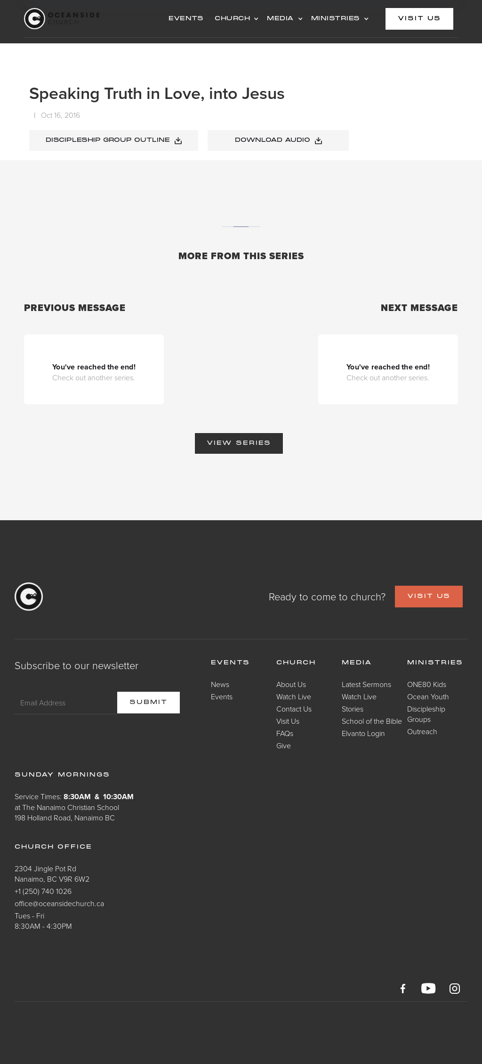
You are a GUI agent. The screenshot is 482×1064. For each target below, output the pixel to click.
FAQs (284, 733)
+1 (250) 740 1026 (43, 891)
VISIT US (428, 596)
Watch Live (293, 696)
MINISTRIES (335, 19)
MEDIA (280, 19)
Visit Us (287, 721)
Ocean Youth (428, 696)
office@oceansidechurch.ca (59, 903)
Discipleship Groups (426, 714)
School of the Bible (372, 721)
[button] (235, 19)
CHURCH (232, 19)
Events (222, 696)
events (186, 19)
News (220, 684)
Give (283, 745)
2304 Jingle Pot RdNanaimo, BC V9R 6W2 (52, 873)
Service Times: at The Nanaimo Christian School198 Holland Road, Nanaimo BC (74, 807)
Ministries (435, 663)
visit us (419, 19)
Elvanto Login (363, 733)
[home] (93, 18)
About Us (291, 684)
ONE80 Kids (426, 684)
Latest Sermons (366, 684)
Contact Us (294, 709)
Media (357, 663)
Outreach (422, 731)
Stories (352, 709)
